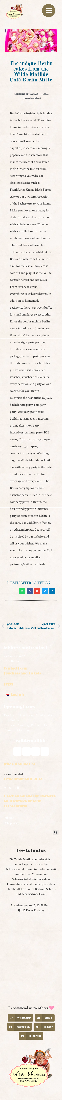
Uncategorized (32, 98)
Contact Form (15, 669)
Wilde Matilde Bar (19, 764)
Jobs (8, 684)
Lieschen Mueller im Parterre (29, 796)
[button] (22, 591)
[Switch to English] (15, 694)
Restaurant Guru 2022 (22, 779)
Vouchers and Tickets (22, 673)
